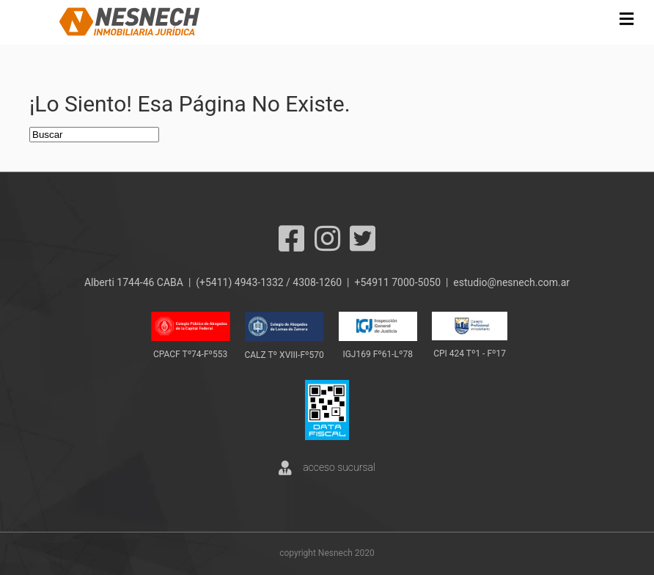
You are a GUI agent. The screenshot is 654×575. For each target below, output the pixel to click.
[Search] (94, 134)
